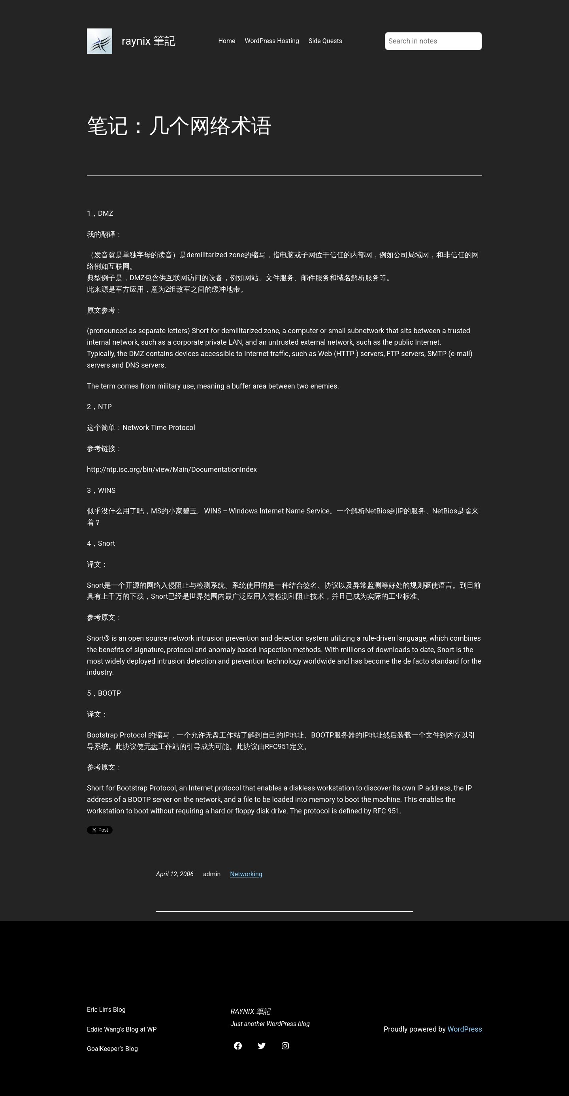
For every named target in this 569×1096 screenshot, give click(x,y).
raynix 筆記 (148, 40)
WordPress (465, 1029)
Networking (246, 874)
